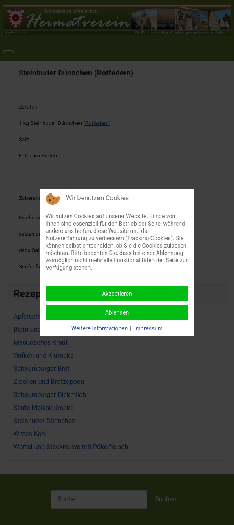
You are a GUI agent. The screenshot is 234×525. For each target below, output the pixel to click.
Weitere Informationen (99, 328)
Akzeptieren (117, 293)
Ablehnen (117, 312)
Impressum (148, 328)
